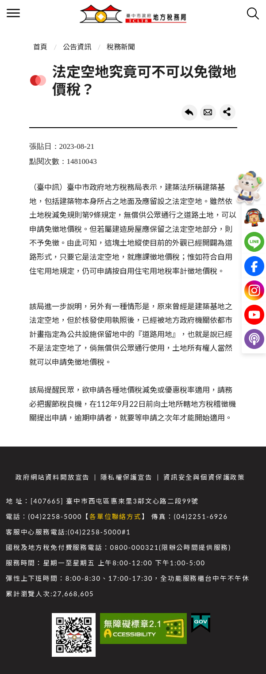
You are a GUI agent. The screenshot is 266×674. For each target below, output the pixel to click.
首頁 (40, 46)
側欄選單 (13, 13)
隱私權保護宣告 (126, 477)
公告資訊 (77, 46)
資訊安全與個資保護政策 (204, 477)
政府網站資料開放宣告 (52, 477)
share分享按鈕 (227, 112)
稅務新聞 (121, 46)
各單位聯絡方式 (115, 516)
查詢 (252, 13)
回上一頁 (189, 113)
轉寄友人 (208, 113)
